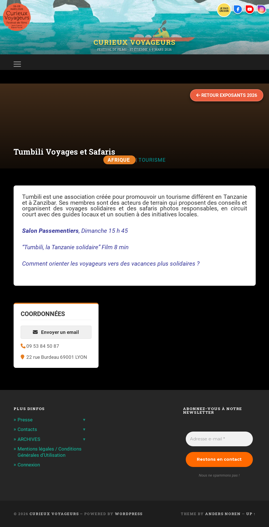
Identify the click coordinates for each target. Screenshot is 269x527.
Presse (25, 420)
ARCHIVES (29, 439)
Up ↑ (250, 513)
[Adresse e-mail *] (219, 439)
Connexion (29, 465)
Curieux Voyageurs (134, 42)
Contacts (27, 429)
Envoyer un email (56, 332)
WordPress (128, 513)
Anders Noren (223, 513)
